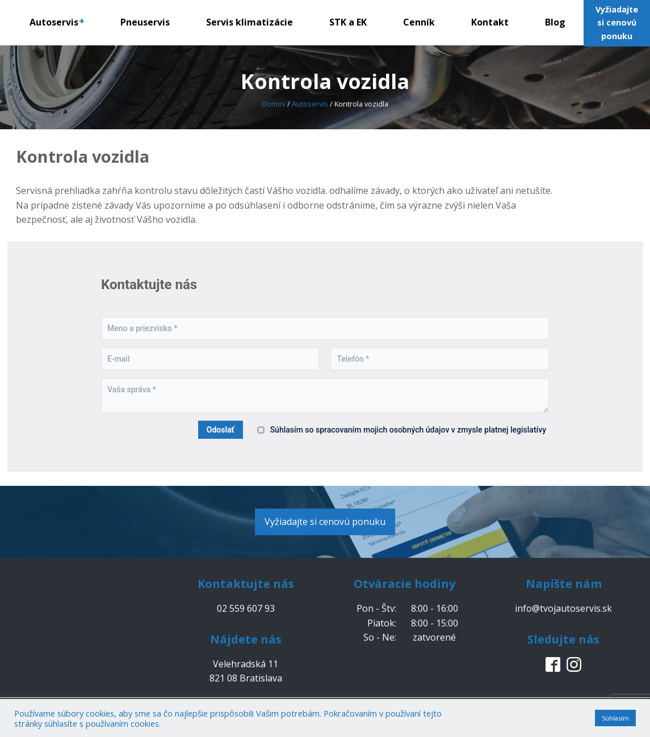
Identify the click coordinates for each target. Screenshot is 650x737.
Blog (555, 22)
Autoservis (57, 22)
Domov (274, 104)
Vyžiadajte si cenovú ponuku (325, 521)
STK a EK (348, 22)
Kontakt (490, 22)
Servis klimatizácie (249, 22)
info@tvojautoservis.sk (563, 608)
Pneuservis (145, 22)
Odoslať (220, 429)
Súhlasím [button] (615, 718)
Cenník (419, 22)
